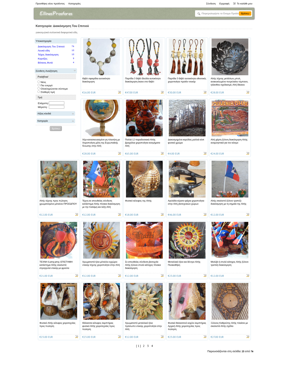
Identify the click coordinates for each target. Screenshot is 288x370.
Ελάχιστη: (43, 103)
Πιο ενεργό (45, 85)
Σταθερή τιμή (46, 92)
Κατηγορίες (75, 3)
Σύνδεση (211, 3)
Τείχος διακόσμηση (48, 54)
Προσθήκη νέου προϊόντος (50, 3)
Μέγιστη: (42, 107)
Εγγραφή (224, 3)
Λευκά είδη (44, 50)
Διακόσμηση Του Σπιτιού (51, 46)
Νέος (41, 82)
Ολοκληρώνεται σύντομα (52, 88)
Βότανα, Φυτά (45, 62)
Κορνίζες (42, 58)
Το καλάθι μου (242, 3)
